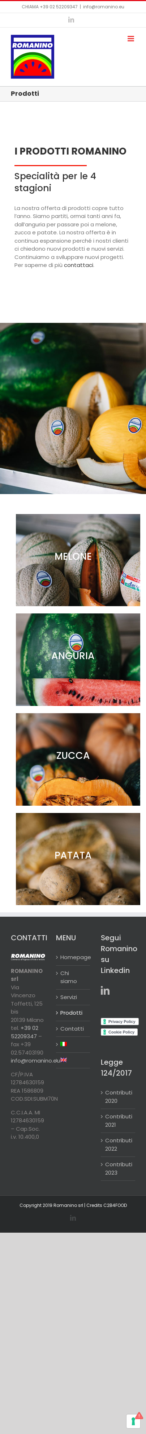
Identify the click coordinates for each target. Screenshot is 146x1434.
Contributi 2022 (118, 1144)
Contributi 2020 (118, 1097)
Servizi (68, 997)
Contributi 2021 (118, 1121)
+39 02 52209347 (59, 7)
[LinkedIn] (105, 990)
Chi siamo (68, 977)
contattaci (78, 265)
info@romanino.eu (103, 7)
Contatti (72, 1028)
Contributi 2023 (118, 1168)
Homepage (73, 957)
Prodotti (71, 1012)
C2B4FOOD (115, 1205)
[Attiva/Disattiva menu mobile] (131, 38)
